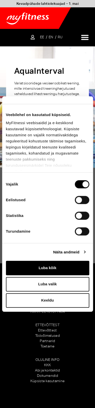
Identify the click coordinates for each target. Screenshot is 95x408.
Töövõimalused (47, 335)
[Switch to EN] (51, 37)
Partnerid (47, 341)
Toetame (48, 346)
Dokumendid (47, 376)
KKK (47, 365)
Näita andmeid (66, 252)
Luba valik (47, 284)
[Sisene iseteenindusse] (32, 37)
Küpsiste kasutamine (47, 381)
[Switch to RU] (60, 37)
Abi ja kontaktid (47, 370)
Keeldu (47, 300)
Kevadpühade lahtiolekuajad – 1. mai (47, 4)
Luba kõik (47, 268)
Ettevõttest (47, 330)
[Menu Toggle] (85, 37)
